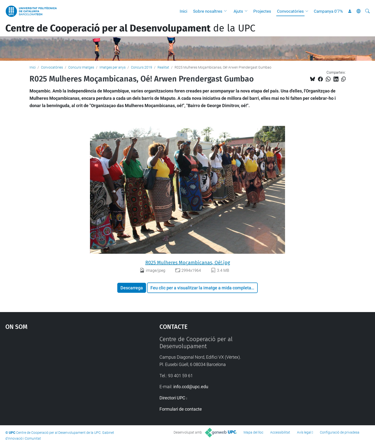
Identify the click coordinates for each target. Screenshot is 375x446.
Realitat (163, 67)
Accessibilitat (280, 432)
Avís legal (304, 432)
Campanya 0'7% (328, 11)
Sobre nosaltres (207, 11)
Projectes (262, 11)
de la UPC (130, 28)
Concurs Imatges (81, 67)
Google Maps (64, 372)
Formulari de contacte (180, 409)
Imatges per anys (112, 67)
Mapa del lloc (253, 432)
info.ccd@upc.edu (190, 386)
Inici (183, 11)
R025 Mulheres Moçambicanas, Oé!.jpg (187, 262)
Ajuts (238, 11)
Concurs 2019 (141, 67)
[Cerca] (367, 11)
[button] (226, 11)
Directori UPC (172, 397)
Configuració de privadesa (339, 432)
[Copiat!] (343, 79)
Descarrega (131, 287)
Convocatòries (290, 11)
